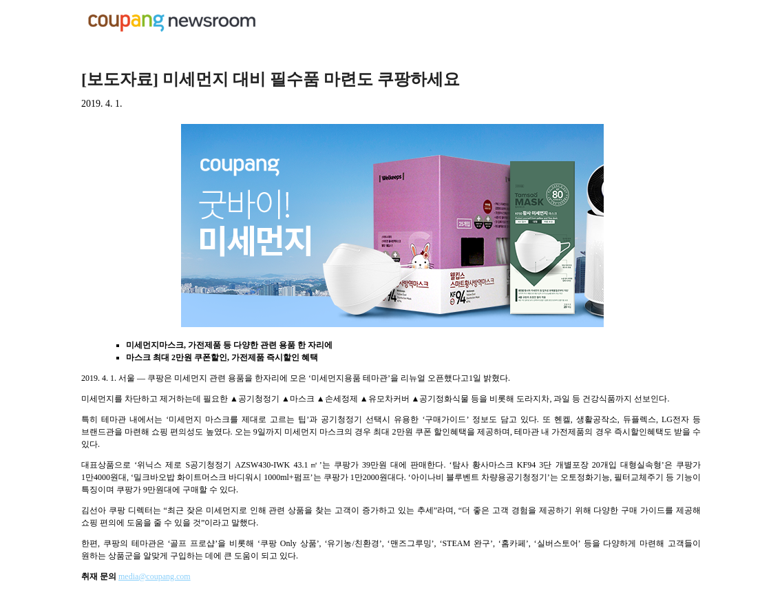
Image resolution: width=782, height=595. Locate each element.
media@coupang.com (154, 576)
